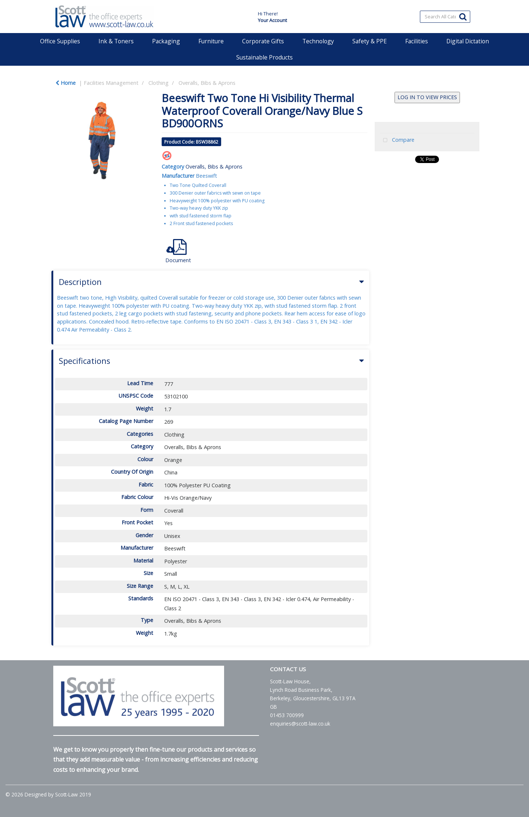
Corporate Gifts (263, 41)
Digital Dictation (467, 41)
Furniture (211, 41)
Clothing (158, 82)
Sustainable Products (264, 57)
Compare (397, 140)
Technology (318, 41)
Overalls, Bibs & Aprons (207, 82)
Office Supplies (60, 41)
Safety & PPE (369, 41)
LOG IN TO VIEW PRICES (427, 97)
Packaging (166, 41)
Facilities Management (111, 82)
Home (65, 82)
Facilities (416, 41)
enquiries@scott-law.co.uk (300, 723)
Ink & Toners (116, 41)
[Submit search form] (463, 16)
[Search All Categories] (445, 17)
